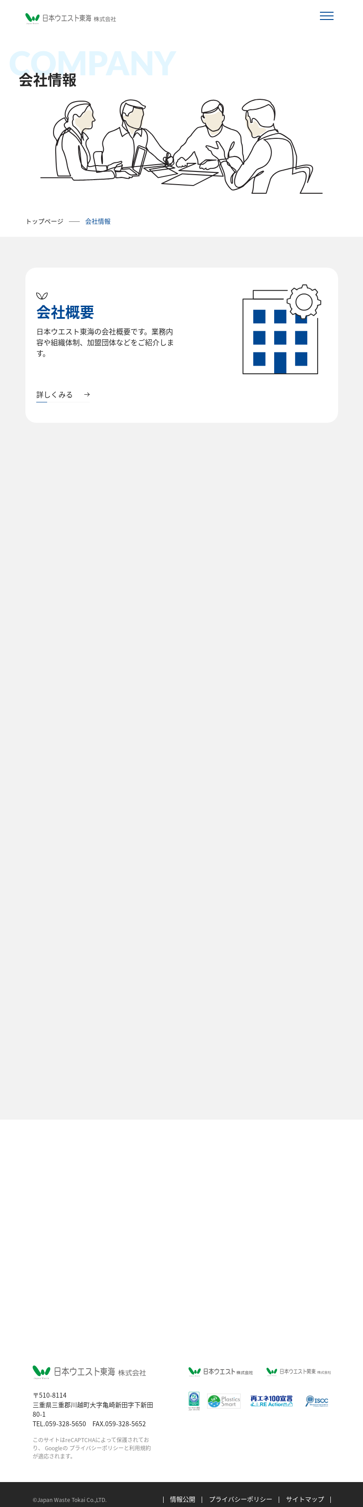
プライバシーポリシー (96, 1438)
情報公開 (182, 1488)
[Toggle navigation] (327, 16)
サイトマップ (305, 1488)
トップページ (44, 220)
